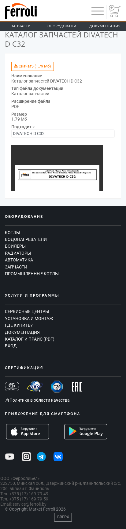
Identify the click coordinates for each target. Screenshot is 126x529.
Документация (22, 332)
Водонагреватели (26, 239)
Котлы (12, 232)
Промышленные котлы (32, 273)
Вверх (63, 517)
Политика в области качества (37, 400)
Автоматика (19, 259)
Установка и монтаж (29, 318)
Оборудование (63, 26)
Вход (11, 345)
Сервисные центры (27, 311)
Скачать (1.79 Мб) (32, 66)
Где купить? (19, 325)
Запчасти (21, 26)
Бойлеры (15, 246)
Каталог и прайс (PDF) (29, 339)
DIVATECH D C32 (29, 133)
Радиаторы (18, 253)
